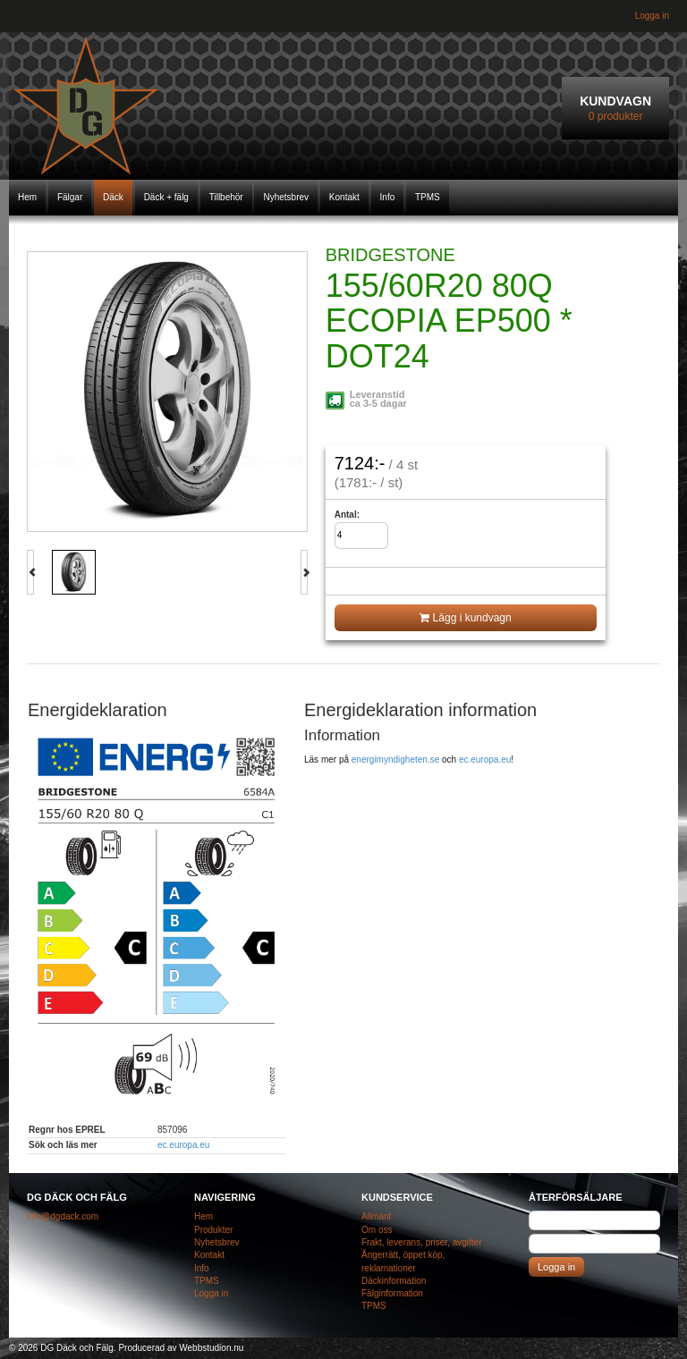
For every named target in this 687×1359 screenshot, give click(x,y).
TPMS (427, 197)
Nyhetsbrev (286, 197)
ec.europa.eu (183, 1145)
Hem (27, 197)
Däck (113, 197)
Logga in (652, 16)
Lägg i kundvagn (465, 618)
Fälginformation (392, 1293)
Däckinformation (393, 1281)
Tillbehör (226, 197)
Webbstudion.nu (211, 1348)
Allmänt (376, 1216)
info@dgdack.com (62, 1216)
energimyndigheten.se (395, 759)
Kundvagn (615, 108)
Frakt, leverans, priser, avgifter (421, 1242)
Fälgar (69, 197)
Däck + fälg (166, 197)
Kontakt (344, 197)
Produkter (213, 1230)
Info (387, 197)
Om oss (376, 1230)
